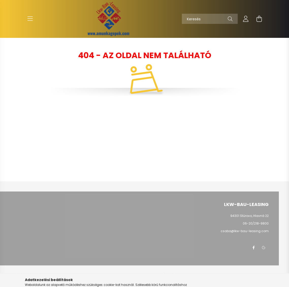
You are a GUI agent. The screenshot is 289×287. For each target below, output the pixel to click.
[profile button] (246, 19)
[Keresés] (210, 19)
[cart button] (259, 19)
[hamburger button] (30, 19)
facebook (253, 248)
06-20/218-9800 (256, 223)
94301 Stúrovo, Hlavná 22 (249, 216)
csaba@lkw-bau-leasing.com (245, 231)
